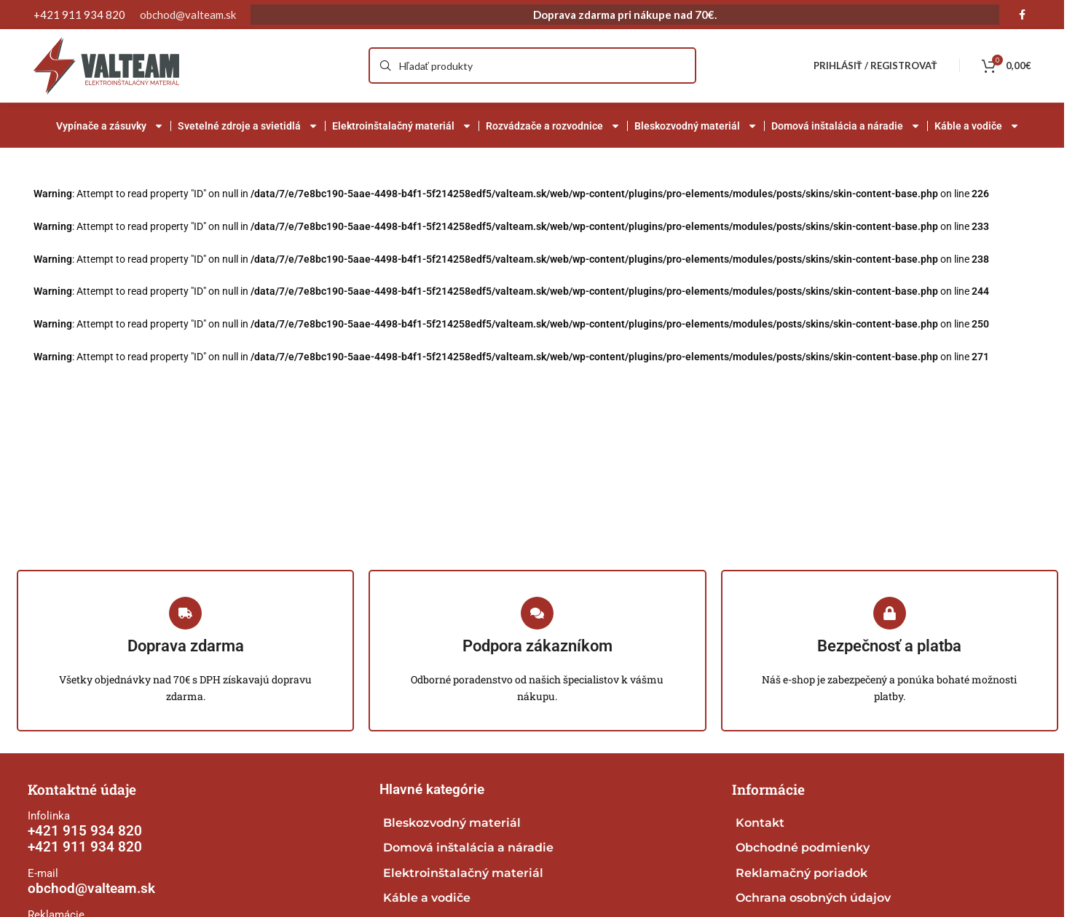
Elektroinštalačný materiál (402, 126)
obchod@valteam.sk (188, 14)
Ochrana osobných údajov (813, 898)
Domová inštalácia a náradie (846, 126)
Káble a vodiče (977, 126)
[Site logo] (106, 64)
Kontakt (760, 823)
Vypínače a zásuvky (110, 126)
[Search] (532, 66)
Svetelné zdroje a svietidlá (248, 126)
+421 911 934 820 (85, 847)
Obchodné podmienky (803, 848)
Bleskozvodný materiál (695, 126)
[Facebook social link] (1022, 15)
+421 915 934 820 (85, 831)
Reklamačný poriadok (801, 873)
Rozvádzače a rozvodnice (553, 126)
